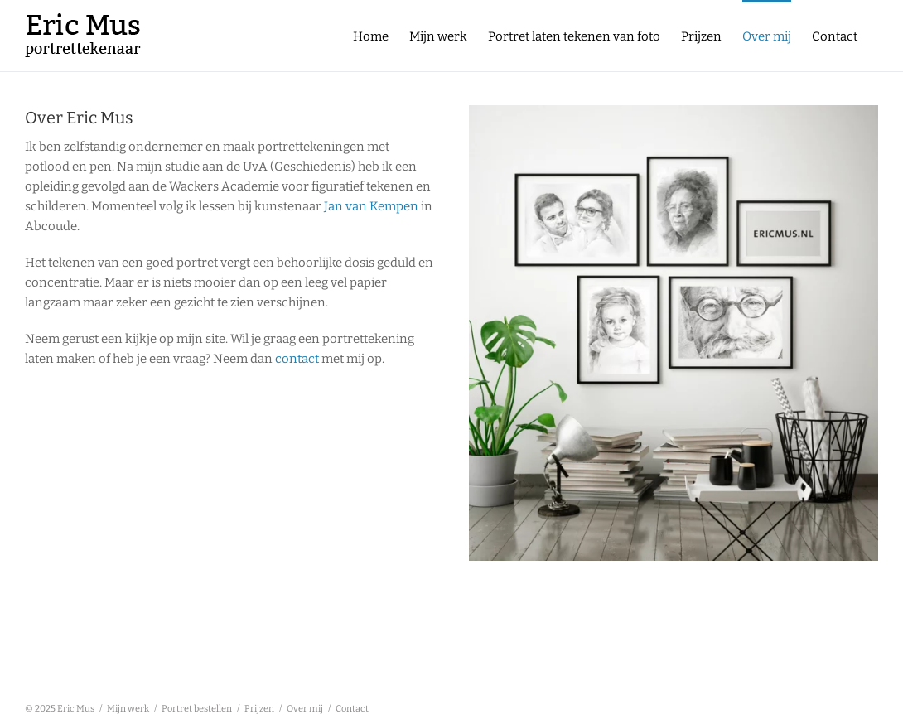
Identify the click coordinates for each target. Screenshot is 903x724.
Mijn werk (128, 708)
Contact (352, 708)
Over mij (305, 708)
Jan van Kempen (371, 206)
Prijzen (259, 708)
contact (297, 358)
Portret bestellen (197, 708)
